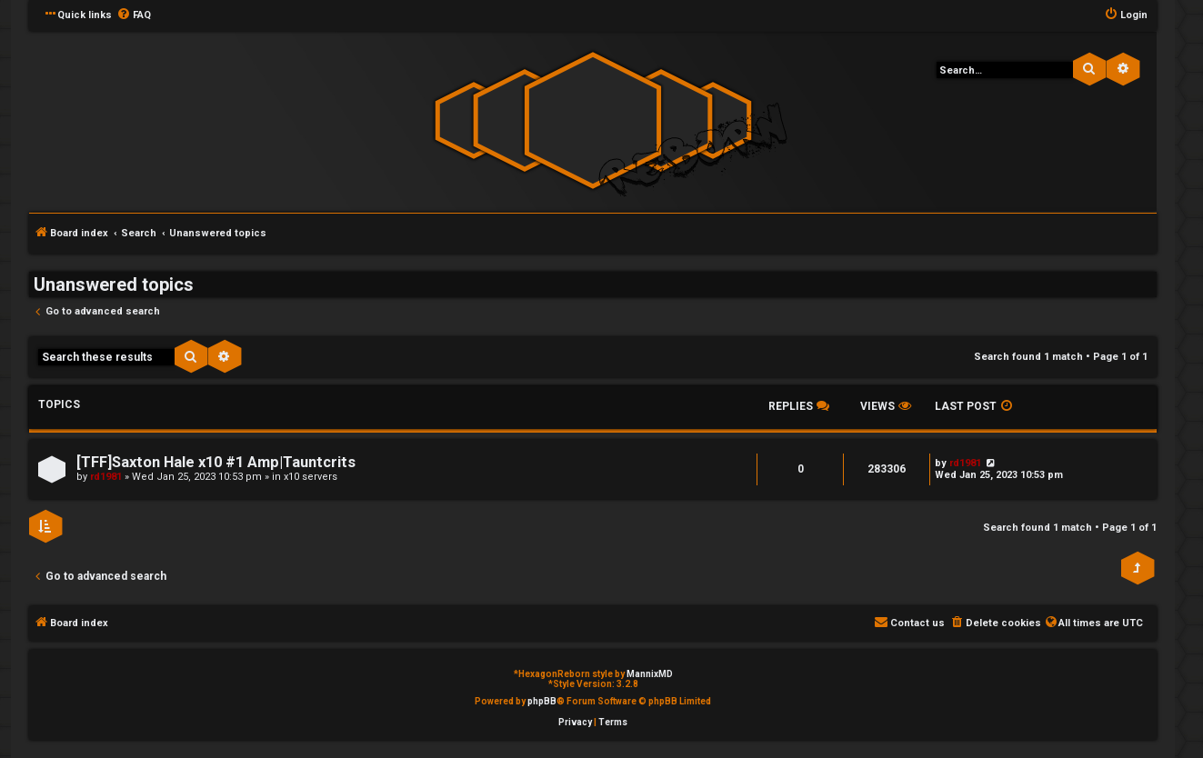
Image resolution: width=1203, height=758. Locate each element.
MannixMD (650, 674)
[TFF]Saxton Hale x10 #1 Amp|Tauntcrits (216, 462)
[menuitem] (133, 15)
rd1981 (106, 477)
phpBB (541, 701)
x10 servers (310, 477)
